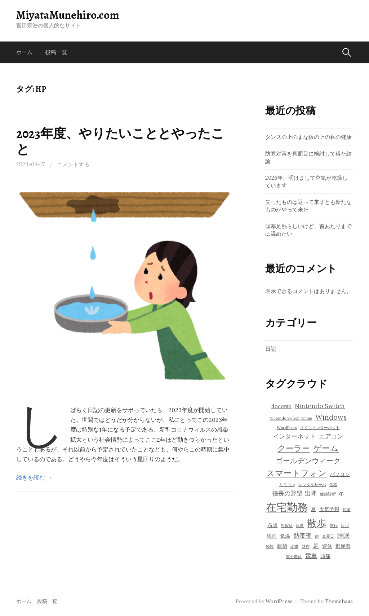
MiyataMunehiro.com (67, 15)
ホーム (24, 52)
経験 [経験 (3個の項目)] (270, 546)
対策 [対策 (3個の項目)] (347, 509)
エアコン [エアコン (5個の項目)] (331, 436)
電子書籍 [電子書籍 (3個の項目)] (294, 556)
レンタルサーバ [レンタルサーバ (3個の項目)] (312, 484)
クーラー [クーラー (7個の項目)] (293, 448)
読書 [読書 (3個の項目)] (294, 546)
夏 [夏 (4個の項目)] (313, 509)
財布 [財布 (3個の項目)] (306, 546)
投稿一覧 (56, 52)
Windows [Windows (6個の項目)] (331, 416)
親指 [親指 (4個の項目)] (282, 546)
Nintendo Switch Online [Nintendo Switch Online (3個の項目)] (291, 418)
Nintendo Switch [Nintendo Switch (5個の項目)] (320, 406)
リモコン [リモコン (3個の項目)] (287, 484)
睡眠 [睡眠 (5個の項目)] (343, 535)
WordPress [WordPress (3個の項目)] (287, 427)
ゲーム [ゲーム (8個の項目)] (326, 447)
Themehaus (339, 601)
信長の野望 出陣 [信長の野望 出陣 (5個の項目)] (294, 493)
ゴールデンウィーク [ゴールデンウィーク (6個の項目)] (308, 460)
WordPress (279, 601)
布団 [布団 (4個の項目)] (272, 525)
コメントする (73, 164)
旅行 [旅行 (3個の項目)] (334, 525)
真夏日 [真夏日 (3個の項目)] (328, 536)
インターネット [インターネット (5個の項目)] (294, 436)
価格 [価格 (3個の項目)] (333, 484)
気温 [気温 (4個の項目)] (285, 536)
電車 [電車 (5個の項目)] (311, 556)
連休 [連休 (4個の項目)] (327, 546)
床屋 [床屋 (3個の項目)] (300, 525)
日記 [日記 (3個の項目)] (345, 525)
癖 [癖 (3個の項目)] (317, 536)
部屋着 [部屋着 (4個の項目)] (343, 546)
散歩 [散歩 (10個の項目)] (316, 523)
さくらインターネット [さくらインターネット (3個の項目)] (320, 427)
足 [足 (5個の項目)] (316, 546)
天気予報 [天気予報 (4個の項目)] (329, 509)
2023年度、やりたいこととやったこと (120, 141)
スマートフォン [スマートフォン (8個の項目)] (296, 472)
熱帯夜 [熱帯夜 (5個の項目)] (302, 535)
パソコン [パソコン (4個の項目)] (340, 474)
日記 (270, 348)
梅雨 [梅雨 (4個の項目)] (272, 536)
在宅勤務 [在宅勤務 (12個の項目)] (287, 507)
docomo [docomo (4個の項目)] (281, 406)
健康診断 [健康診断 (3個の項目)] (328, 494)
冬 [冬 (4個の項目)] (341, 493)
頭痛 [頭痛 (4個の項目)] (325, 556)
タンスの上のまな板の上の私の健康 (308, 137)
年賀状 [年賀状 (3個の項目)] (287, 525)
